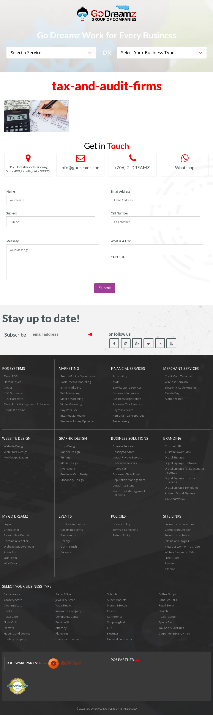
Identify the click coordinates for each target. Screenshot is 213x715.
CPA (109, 627)
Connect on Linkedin (178, 529)
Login (7, 523)
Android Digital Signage (180, 493)
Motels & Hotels (117, 604)
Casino (111, 610)
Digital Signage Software (181, 463)
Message (12, 241)
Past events (68, 535)
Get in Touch (68, 546)
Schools (112, 593)
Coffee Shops (168, 593)
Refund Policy (122, 535)
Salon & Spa (63, 593)
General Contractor (119, 638)
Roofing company (15, 638)
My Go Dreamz (15, 515)
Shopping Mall (116, 621)
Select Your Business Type (26, 585)
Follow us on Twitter (178, 535)
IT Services (120, 468)
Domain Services (124, 446)
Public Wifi (62, 621)
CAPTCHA (118, 257)
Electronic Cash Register (180, 387)
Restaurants (12, 593)
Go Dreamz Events (72, 523)
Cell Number (119, 213)
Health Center (168, 615)
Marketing (69, 368)
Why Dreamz (12, 563)
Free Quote (172, 557)
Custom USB (173, 446)
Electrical (112, 632)
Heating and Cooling (17, 632)
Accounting (120, 376)
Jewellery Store (65, 599)
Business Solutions (129, 438)
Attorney (61, 627)
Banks (8, 610)
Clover (8, 387)
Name (10, 192)
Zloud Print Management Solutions (26, 404)
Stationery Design (72, 480)
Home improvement (68, 638)
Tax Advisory (121, 421)
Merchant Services (181, 368)
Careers (65, 551)
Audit (116, 382)
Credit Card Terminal (178, 376)
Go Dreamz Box (175, 499)
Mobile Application (16, 457)
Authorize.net (174, 399)
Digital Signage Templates (182, 487)
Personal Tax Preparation (129, 415)
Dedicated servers (125, 463)
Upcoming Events (71, 529)
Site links (172, 515)
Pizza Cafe (11, 615)
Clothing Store (13, 604)
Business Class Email (126, 474)
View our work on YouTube (182, 546)
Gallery (65, 540)
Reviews (170, 563)
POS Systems (13, 368)
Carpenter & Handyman (174, 632)
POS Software (13, 393)
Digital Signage (174, 457)
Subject (11, 213)
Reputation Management (129, 480)
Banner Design (70, 452)
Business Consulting (126, 393)
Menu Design (69, 463)
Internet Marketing (72, 415)
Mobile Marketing (71, 399)
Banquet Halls (168, 599)
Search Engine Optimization (78, 376)
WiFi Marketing (69, 393)
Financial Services (128, 368)
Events (65, 515)
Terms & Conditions (125, 529)
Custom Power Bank (178, 452)
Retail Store (166, 604)
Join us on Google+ (177, 540)
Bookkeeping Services (127, 387)
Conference (115, 615)
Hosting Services (123, 452)
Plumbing (61, 632)
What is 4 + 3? (120, 241)
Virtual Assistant (123, 485)
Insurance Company (68, 610)
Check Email (11, 529)
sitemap (170, 568)
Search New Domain (17, 535)
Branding (172, 438)
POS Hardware (13, 399)
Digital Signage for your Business (180, 480)
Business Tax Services (127, 404)
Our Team (10, 557)
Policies (118, 515)
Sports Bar (165, 621)
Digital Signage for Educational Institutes (185, 470)
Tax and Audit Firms (171, 627)
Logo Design (68, 446)
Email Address (120, 192)
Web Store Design (15, 452)
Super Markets (116, 599)
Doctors (9, 627)
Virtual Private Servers (127, 457)
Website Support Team (19, 546)
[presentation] (143, 268)
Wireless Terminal (176, 382)
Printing (65, 457)
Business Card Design (74, 474)
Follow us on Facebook (179, 523)
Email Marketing (70, 387)
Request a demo (14, 410)
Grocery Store (13, 599)
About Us (10, 551)
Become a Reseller (16, 540)
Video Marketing (71, 404)
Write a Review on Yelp (180, 551)
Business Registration (127, 399)
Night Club (10, 621)
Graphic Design (73, 438)
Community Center (67, 615)
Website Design (16, 438)
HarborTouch (12, 382)
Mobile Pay (172, 393)
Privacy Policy (121, 523)
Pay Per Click (68, 410)
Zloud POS (11, 376)
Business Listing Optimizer (77, 421)
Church (163, 610)
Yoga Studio (63, 604)
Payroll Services (123, 410)
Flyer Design (68, 468)
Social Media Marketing (75, 382)
